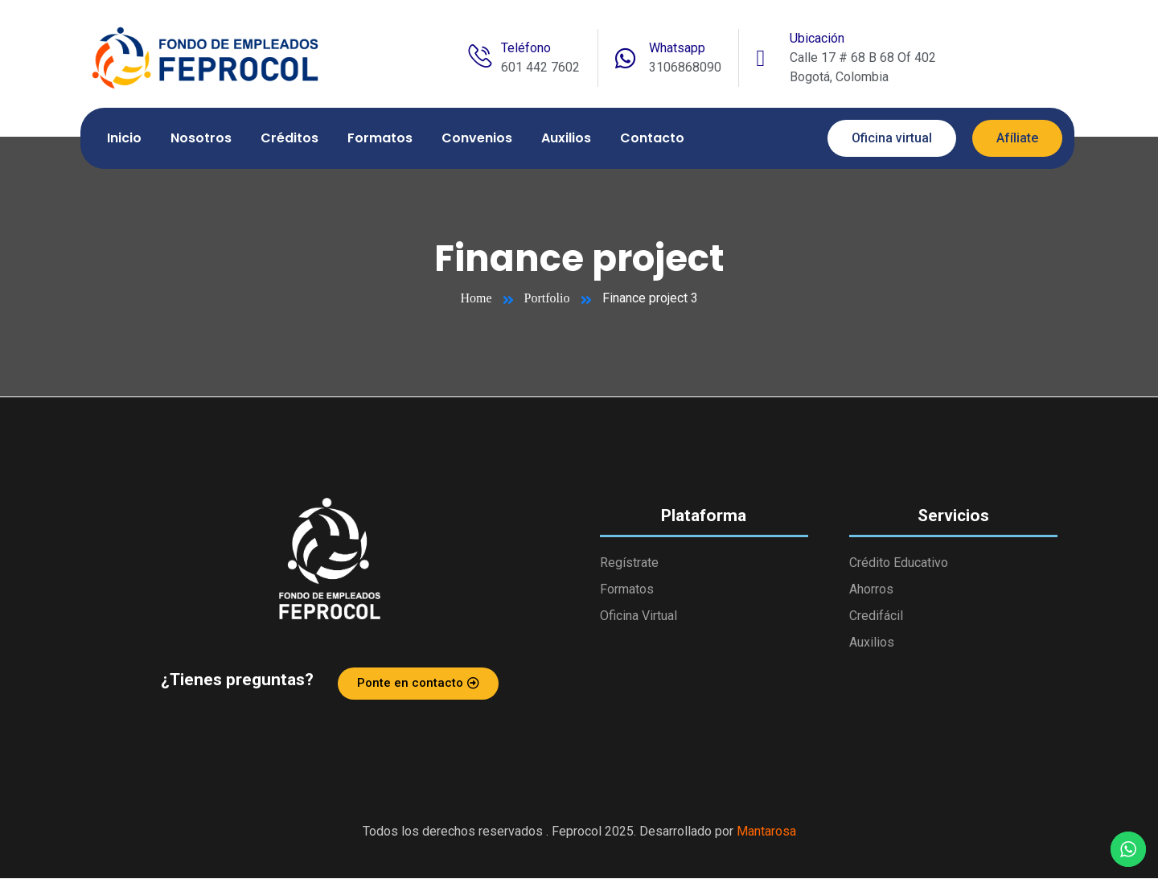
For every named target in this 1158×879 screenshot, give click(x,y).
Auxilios (566, 138)
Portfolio (547, 299)
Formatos (380, 138)
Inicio (124, 138)
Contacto (652, 138)
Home (476, 299)
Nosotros (201, 138)
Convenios (476, 138)
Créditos (289, 138)
